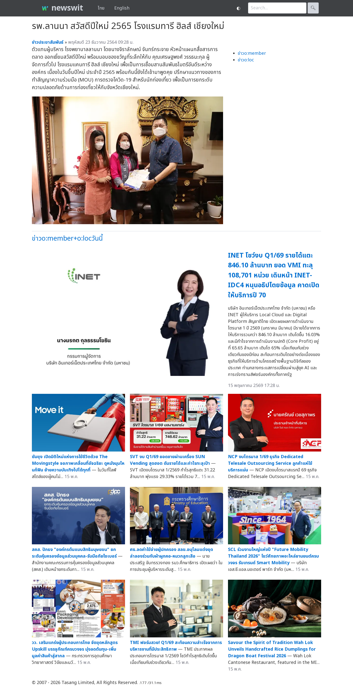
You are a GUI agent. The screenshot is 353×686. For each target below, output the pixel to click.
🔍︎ (313, 8)
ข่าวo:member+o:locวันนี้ (67, 238)
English (121, 8)
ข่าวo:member (252, 53)
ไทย (101, 8)
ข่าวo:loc (246, 60)
